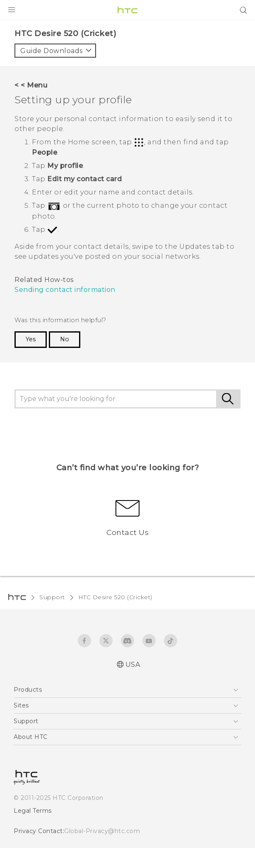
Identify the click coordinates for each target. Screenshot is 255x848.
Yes (31, 339)
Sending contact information (64, 290)
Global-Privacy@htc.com (102, 831)
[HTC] (127, 10)
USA (132, 664)
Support (52, 597)
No (64, 339)
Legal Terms (33, 810)
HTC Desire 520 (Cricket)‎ (115, 597)
